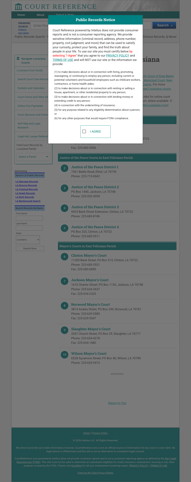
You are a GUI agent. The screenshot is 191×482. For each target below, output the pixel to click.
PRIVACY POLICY (117, 55)
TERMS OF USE (63, 60)
